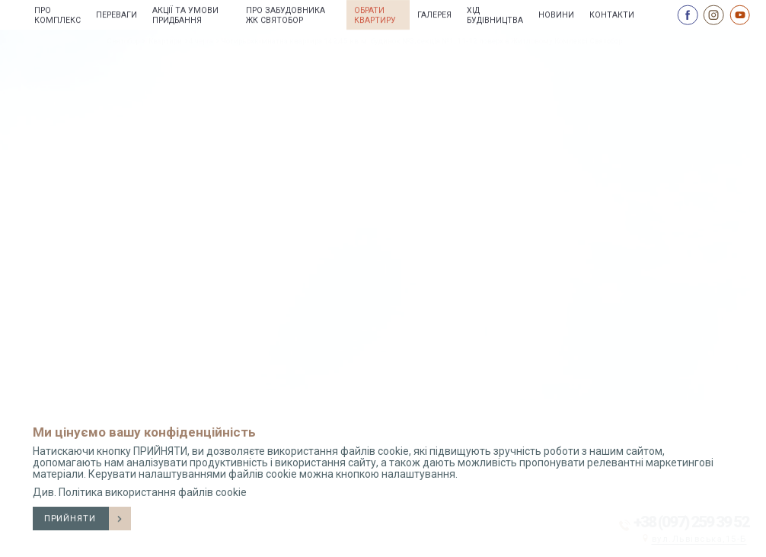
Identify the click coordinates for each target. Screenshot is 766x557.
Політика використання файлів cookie (153, 492)
